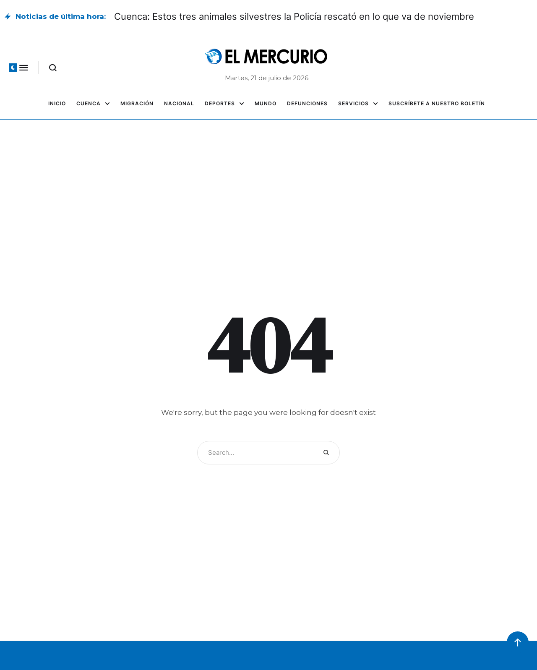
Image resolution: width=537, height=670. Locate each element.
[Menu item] (57, 103)
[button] (13, 67)
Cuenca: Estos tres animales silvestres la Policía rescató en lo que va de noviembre (294, 16)
